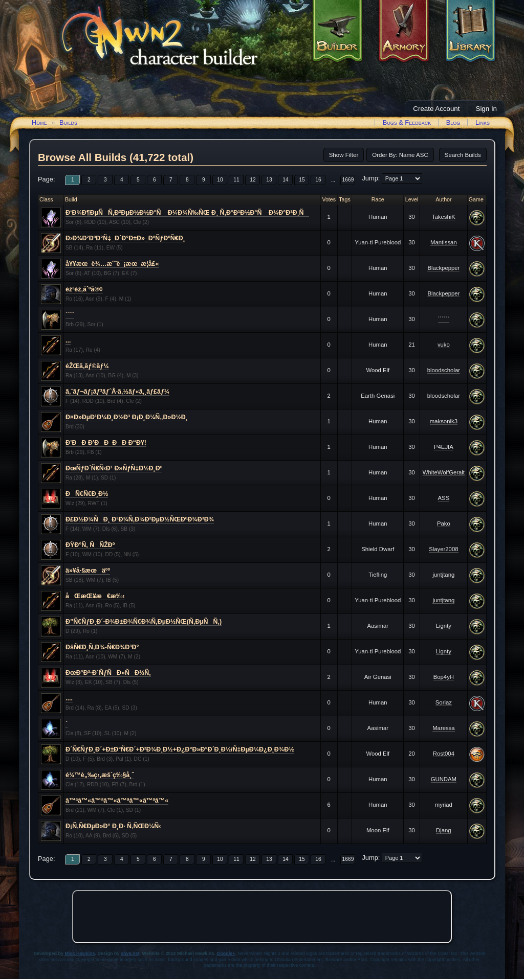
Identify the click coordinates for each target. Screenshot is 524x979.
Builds (68, 122)
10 (220, 180)
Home (39, 122)
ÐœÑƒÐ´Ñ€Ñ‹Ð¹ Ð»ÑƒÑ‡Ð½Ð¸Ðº (114, 468)
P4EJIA (443, 447)
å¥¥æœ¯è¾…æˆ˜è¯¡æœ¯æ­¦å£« (112, 263)
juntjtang (443, 575)
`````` (444, 319)
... (333, 180)
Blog (453, 122)
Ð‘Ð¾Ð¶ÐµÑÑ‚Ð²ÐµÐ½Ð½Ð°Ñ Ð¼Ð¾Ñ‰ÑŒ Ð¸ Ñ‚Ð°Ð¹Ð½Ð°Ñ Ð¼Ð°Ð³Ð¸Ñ (187, 212)
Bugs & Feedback (407, 122)
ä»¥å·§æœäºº (88, 570)
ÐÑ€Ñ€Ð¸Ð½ (87, 493)
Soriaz (443, 702)
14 (285, 180)
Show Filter (344, 155)
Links (482, 122)
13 (269, 180)
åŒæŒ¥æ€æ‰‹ (95, 596)
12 (252, 180)
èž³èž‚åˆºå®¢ (84, 289)
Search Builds (463, 155)
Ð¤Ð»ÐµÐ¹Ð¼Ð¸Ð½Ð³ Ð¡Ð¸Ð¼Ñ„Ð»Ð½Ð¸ (127, 417)
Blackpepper (443, 268)
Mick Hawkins (80, 953)
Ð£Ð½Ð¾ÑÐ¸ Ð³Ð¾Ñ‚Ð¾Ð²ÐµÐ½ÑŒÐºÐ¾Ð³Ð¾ (140, 519)
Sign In (486, 108)
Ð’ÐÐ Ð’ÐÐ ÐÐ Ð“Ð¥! (106, 442)
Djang (443, 830)
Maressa (443, 728)
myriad (443, 805)
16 (318, 180)
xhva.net (130, 953)
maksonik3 (443, 421)
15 (301, 180)
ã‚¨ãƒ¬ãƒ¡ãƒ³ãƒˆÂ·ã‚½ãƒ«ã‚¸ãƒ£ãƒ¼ (117, 391)
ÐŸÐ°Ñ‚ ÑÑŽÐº (90, 545)
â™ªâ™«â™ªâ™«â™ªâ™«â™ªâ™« (117, 800)
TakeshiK (443, 217)
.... (69, 698)
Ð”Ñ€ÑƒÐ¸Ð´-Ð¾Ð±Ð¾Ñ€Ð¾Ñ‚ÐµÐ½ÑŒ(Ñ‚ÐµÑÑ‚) (144, 621)
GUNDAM (443, 779)
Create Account (436, 108)
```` (70, 314)
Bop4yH (443, 677)
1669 (348, 180)
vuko (444, 344)
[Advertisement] (262, 917)
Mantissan (443, 242)
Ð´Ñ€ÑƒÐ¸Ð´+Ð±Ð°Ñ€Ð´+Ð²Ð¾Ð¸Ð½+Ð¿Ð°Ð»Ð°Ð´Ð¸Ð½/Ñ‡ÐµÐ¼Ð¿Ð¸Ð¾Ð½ (180, 749)
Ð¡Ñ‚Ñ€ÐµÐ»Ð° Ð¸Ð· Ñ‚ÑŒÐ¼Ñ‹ (113, 826)
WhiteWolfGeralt (444, 472)
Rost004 (443, 753)
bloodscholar (443, 370)
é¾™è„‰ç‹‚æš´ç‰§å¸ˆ (100, 775)
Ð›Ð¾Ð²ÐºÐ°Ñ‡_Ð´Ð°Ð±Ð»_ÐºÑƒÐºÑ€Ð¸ (125, 238)
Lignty (443, 626)
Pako (443, 523)
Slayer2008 (443, 549)
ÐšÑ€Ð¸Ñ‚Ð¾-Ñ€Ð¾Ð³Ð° (102, 647)
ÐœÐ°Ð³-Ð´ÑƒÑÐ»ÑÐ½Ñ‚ (108, 672)
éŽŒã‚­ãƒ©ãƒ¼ (87, 366)
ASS (444, 498)
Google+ (225, 953)
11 (236, 180)
